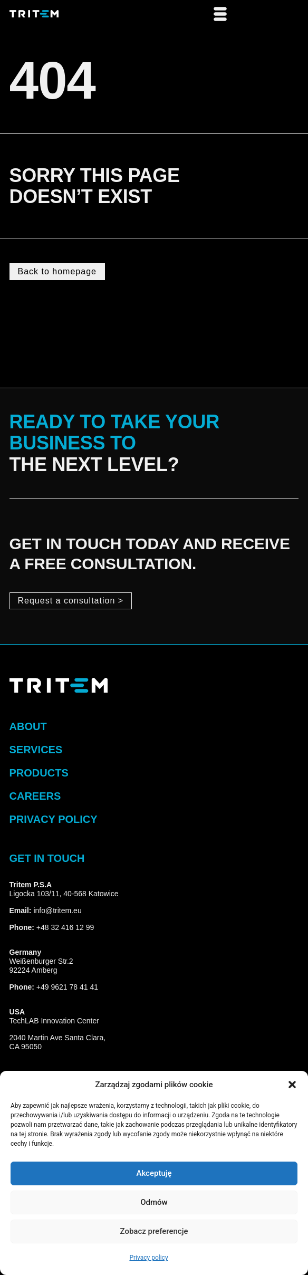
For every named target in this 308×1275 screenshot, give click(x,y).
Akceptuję (153, 1173)
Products (39, 773)
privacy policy (53, 819)
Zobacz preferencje (154, 1231)
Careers (35, 796)
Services (36, 749)
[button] (292, 1084)
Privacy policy (148, 1257)
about (28, 726)
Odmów (154, 1202)
